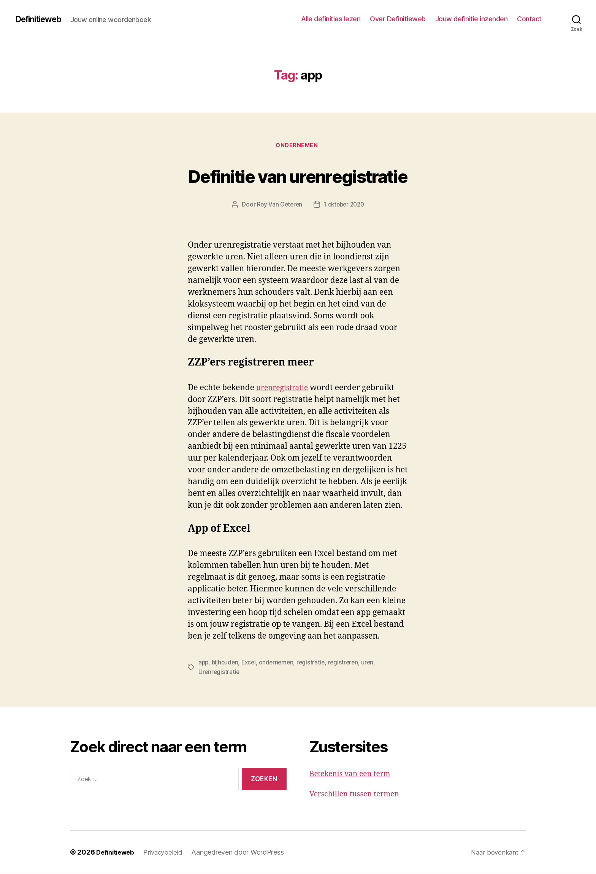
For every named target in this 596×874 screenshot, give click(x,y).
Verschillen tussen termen (358, 794)
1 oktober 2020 (345, 206)
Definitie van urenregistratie (298, 175)
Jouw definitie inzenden (471, 19)
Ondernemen (298, 146)
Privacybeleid (167, 853)
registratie (315, 663)
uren (374, 663)
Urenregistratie (219, 672)
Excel (251, 663)
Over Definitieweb (398, 19)
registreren (348, 663)
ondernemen (280, 663)
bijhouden (226, 663)
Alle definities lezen (331, 19)
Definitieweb (41, 19)
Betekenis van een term (353, 774)
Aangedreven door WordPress (243, 853)
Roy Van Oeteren (277, 206)
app (203, 663)
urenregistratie (285, 389)
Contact (529, 19)
